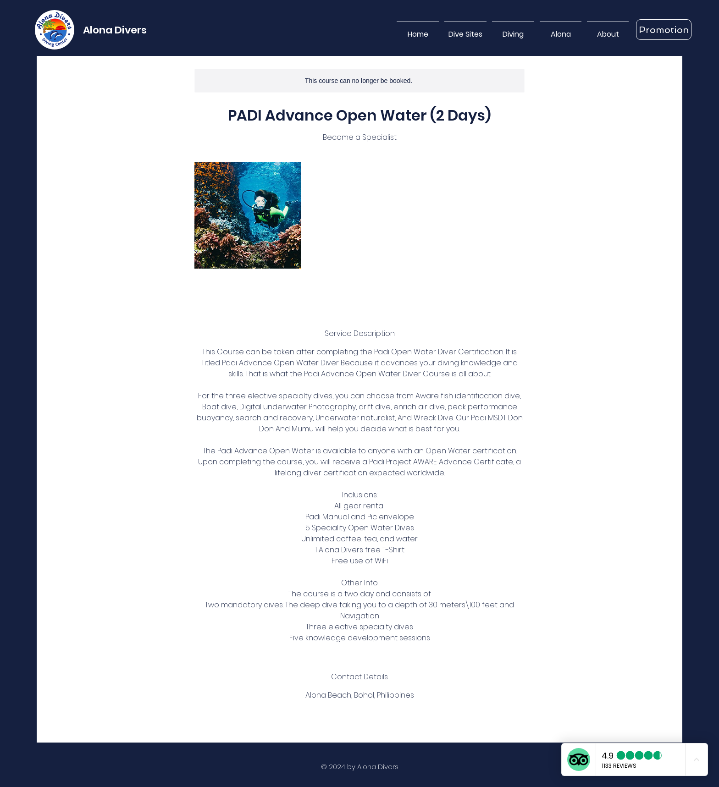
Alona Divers (115, 30)
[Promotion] (663, 29)
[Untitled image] (247, 215)
